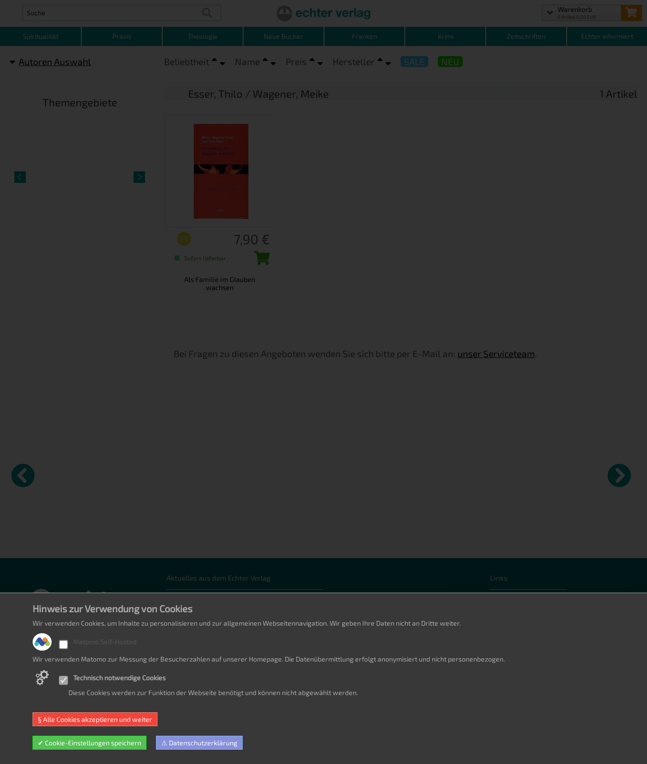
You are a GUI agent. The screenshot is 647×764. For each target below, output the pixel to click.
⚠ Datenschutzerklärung (199, 743)
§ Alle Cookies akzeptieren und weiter (95, 719)
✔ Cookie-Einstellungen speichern (89, 743)
